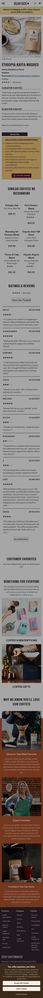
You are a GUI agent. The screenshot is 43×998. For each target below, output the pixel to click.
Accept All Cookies (21, 983)
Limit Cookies (21, 989)
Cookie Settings (21, 994)
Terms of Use (21, 978)
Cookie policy (33, 974)
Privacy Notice (32, 976)
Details (25, 974)
